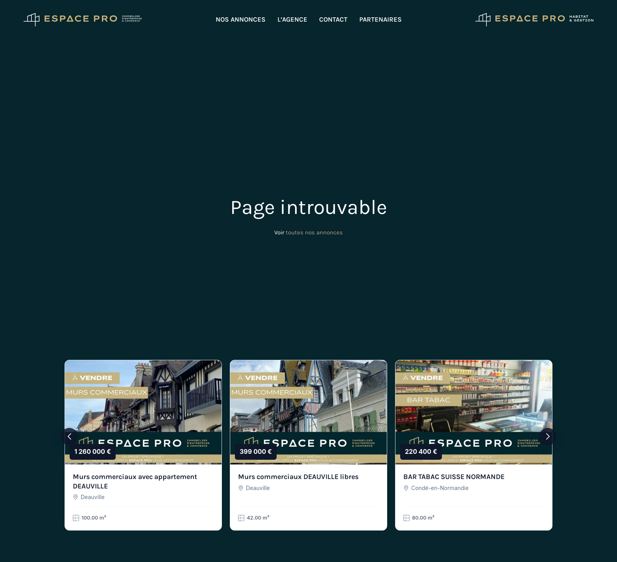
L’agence (292, 19)
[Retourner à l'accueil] (83, 19)
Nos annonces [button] (241, 19)
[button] (69, 436)
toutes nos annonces (314, 232)
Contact (333, 19)
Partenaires (380, 19)
